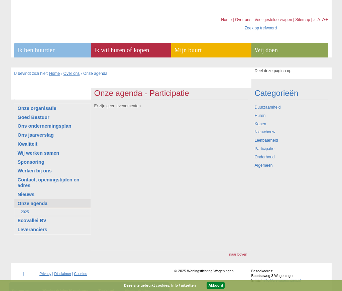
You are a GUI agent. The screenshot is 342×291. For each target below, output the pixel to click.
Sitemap (302, 19)
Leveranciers (32, 229)
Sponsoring (31, 162)
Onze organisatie (37, 108)
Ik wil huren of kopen (121, 49)
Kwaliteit (27, 144)
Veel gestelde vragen (273, 19)
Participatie (264, 148)
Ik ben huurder (36, 49)
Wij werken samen (39, 153)
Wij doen (266, 49)
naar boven (238, 254)
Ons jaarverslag (36, 135)
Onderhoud (265, 157)
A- (315, 20)
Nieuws (26, 194)
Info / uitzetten (183, 285)
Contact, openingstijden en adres (49, 182)
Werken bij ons (35, 170)
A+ (325, 19)
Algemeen (264, 165)
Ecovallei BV (32, 220)
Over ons (72, 73)
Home (54, 73)
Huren (260, 115)
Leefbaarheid (266, 140)
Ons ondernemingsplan (45, 126)
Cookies (80, 274)
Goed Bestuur (33, 117)
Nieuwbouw (265, 132)
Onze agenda (33, 203)
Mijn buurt (188, 49)
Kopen (260, 124)
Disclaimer (62, 274)
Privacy (45, 274)
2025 (25, 212)
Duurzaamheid (268, 107)
